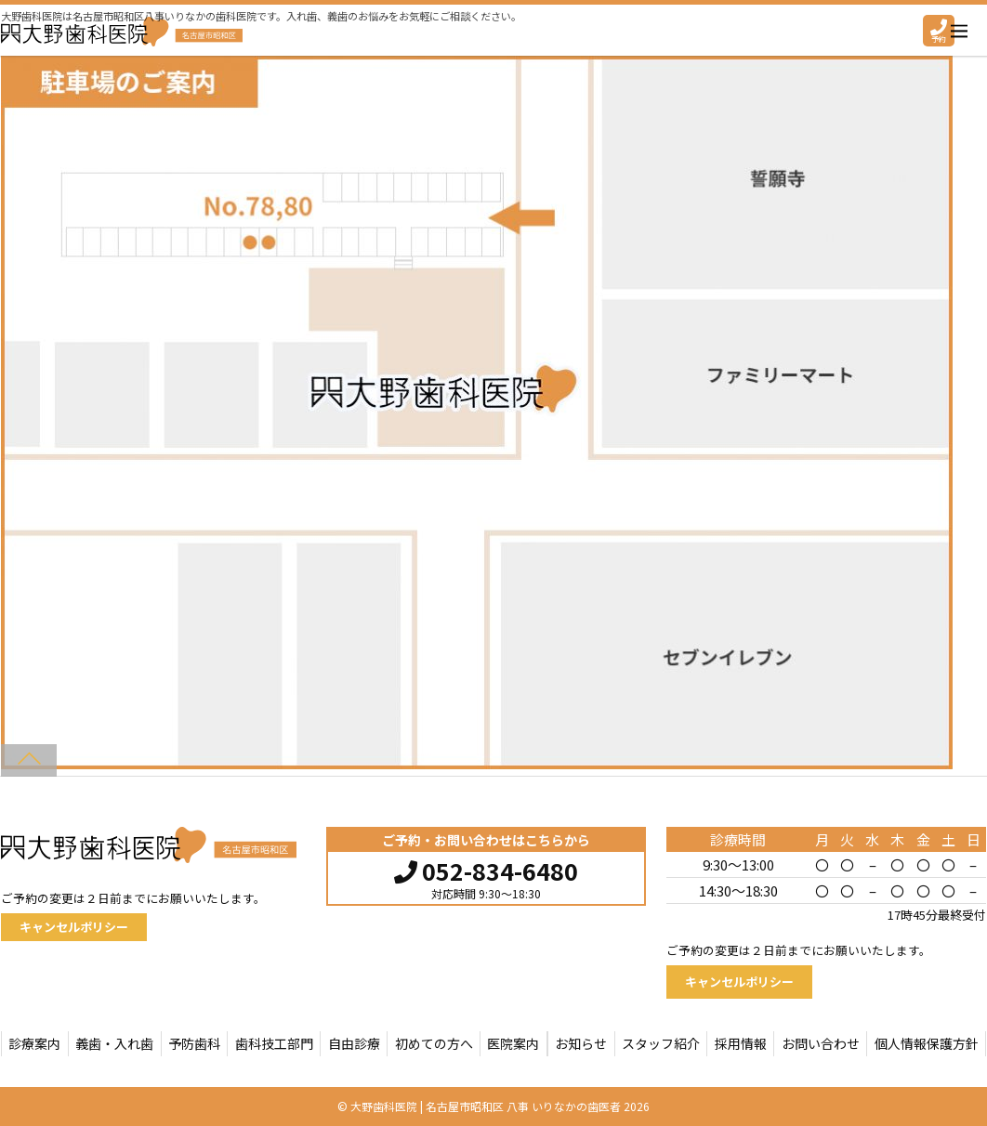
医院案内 (513, 1043)
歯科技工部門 (274, 1043)
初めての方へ (434, 1043)
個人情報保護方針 (927, 1043)
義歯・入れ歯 (114, 1043)
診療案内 (34, 1043)
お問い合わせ (821, 1043)
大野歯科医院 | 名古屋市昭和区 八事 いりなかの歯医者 (485, 1106)
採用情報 (741, 1043)
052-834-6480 (486, 869)
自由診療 (354, 1043)
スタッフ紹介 (661, 1043)
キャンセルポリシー (74, 927)
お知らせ (581, 1043)
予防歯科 (194, 1043)
